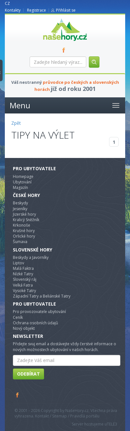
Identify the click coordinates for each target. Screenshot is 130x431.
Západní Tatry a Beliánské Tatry (41, 296)
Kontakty (13, 10)
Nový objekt (24, 328)
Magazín (20, 187)
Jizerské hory (24, 214)
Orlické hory (24, 236)
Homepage (23, 176)
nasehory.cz (53, 19)
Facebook (17, 394)
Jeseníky (20, 208)
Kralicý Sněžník (26, 219)
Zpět (16, 123)
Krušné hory (24, 230)
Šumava (20, 241)
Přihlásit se (66, 10)
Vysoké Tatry (24, 290)
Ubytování (22, 182)
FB (65, 50)
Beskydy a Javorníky (31, 257)
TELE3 (112, 424)
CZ (7, 3)
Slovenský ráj (24, 279)
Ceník (18, 317)
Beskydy (20, 203)
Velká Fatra (23, 285)
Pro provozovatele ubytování (39, 311)
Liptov (18, 263)
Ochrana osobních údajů (35, 323)
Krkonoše (21, 225)
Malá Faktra (23, 268)
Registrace (36, 10)
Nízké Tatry (23, 274)
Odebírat (28, 374)
